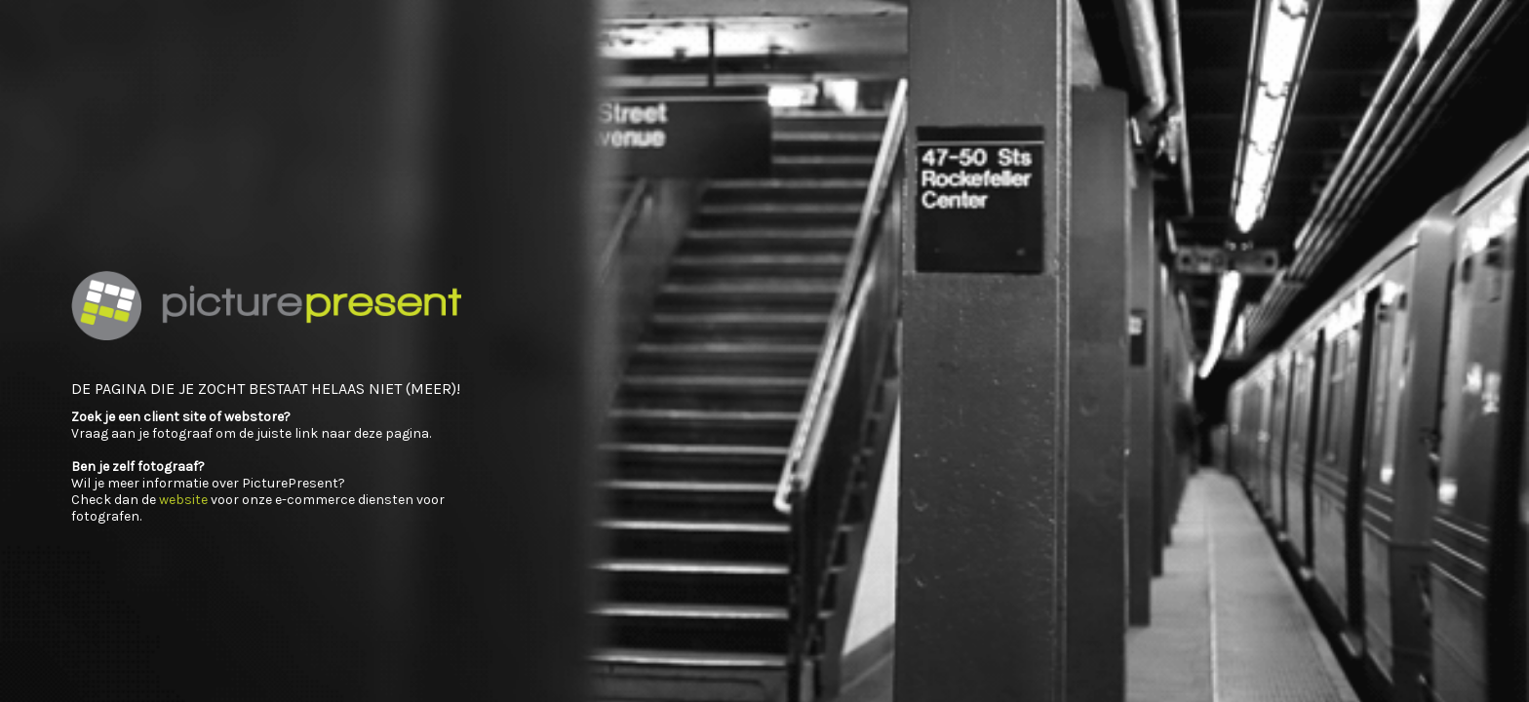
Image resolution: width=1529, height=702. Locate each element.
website (183, 499)
